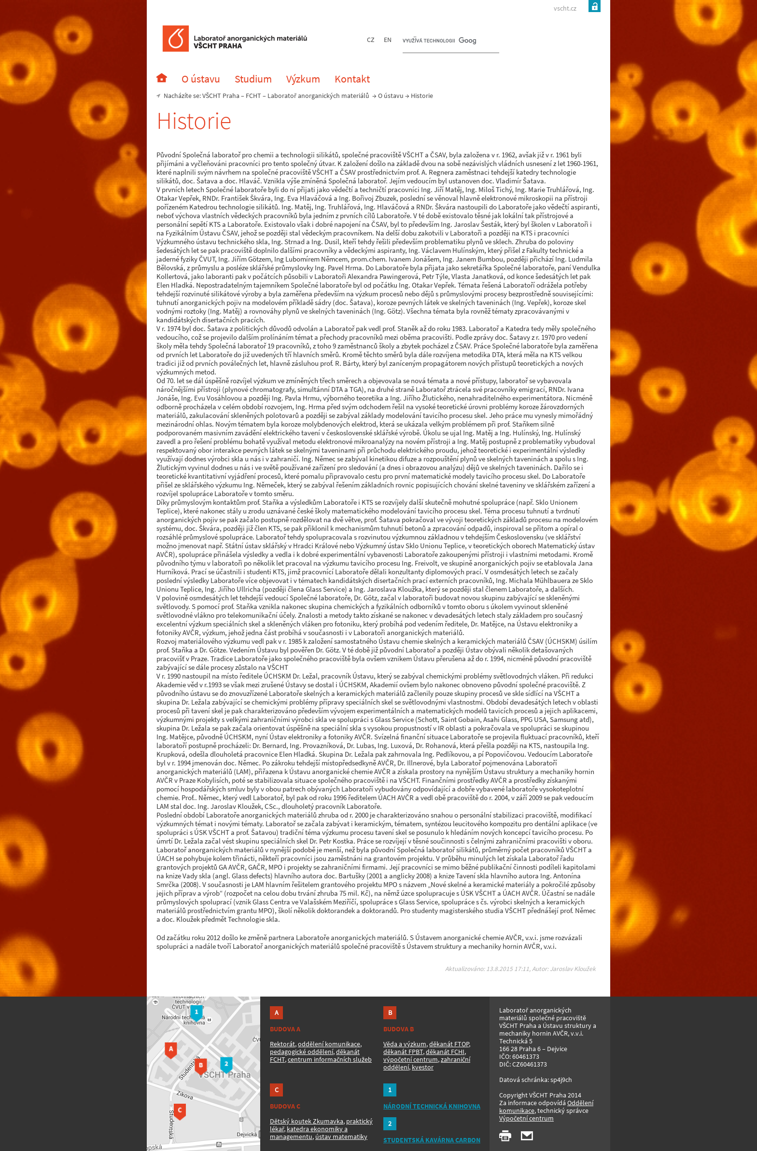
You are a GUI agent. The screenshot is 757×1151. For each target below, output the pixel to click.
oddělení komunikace (329, 1044)
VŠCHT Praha (220, 95)
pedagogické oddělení (301, 1051)
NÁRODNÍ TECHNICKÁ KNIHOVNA (431, 1106)
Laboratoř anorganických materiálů (318, 95)
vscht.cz (565, 8)
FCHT (253, 95)
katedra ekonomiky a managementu (309, 1132)
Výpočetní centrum (526, 1118)
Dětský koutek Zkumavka (306, 1121)
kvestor (423, 1067)
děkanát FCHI (445, 1051)
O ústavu (391, 95)
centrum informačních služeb (330, 1059)
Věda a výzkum (404, 1044)
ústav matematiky (341, 1136)
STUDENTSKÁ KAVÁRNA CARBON (431, 1140)
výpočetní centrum (410, 1059)
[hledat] (439, 41)
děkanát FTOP (449, 1044)
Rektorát (282, 1044)
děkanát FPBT (403, 1051)
